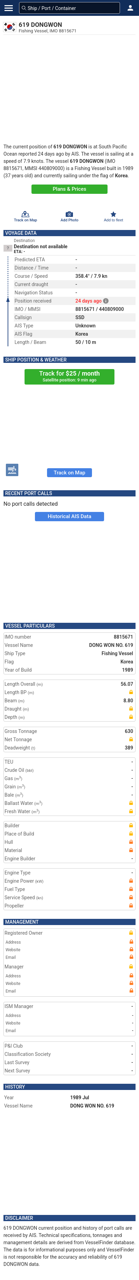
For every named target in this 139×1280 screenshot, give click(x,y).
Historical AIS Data (69, 516)
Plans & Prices (69, 189)
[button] (130, 8)
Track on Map (69, 473)
